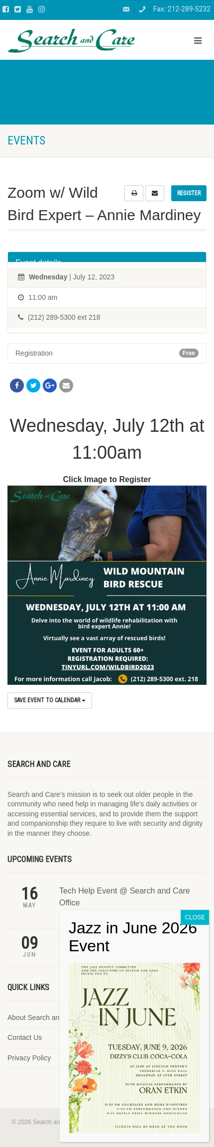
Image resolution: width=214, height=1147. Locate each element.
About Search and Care (43, 1017)
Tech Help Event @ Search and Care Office (124, 897)
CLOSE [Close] (195, 980)
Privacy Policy (29, 1058)
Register (189, 193)
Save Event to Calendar (50, 700)
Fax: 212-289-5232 (182, 9)
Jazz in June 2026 (91, 940)
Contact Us (24, 1037)
